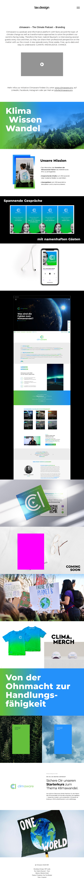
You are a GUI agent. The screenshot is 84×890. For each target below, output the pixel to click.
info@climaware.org (63, 90)
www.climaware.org (64, 87)
